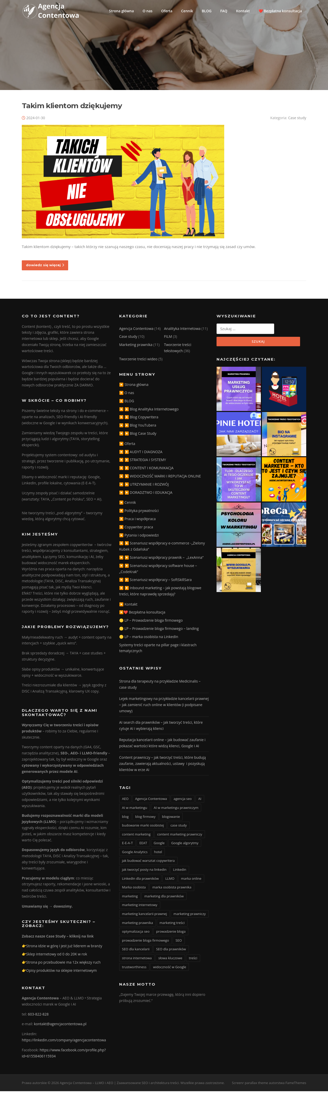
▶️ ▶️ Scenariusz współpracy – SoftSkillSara (155, 581)
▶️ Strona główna (133, 386)
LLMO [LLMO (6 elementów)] (169, 880)
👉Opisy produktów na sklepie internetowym (59, 972)
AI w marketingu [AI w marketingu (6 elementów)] (134, 809)
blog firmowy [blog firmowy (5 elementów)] (145, 818)
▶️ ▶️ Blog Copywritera (138, 419)
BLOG (206, 10)
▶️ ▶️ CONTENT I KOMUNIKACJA (146, 469)
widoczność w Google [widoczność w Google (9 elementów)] (169, 968)
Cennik (187, 10)
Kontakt (243, 10)
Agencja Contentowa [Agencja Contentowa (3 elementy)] (151, 800)
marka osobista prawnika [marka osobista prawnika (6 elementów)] (171, 889)
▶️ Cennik (127, 504)
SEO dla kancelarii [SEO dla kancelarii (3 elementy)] (136, 951)
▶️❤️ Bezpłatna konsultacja (142, 614)
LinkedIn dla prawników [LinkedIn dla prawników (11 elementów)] (140, 880)
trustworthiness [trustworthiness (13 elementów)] (134, 968)
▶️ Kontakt (128, 606)
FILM (168, 338)
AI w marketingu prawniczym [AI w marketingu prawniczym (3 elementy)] (176, 809)
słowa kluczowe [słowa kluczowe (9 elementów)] (170, 959)
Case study (297, 119)
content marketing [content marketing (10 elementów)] (136, 836)
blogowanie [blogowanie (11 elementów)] (171, 818)
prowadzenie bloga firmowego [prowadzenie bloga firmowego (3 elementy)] (145, 942)
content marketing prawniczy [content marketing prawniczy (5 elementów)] (179, 836)
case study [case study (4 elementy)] (178, 827)
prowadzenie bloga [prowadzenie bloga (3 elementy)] (171, 933)
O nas (147, 10)
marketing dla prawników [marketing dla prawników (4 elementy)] (163, 898)
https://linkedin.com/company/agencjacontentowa (64, 1041)
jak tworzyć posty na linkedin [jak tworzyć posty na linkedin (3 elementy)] (144, 871)
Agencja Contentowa (136, 330)
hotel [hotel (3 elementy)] (158, 853)
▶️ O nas (126, 394)
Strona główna (121, 10)
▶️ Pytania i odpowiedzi (139, 536)
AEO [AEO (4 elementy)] (125, 800)
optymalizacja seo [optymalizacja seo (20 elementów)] (136, 933)
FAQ (223, 10)
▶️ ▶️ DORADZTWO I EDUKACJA (145, 494)
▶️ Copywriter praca (136, 528)
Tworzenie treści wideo (138, 360)
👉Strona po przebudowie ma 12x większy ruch (61, 964)
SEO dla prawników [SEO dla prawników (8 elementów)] (171, 951)
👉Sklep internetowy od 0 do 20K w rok (54, 956)
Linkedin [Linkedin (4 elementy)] (179, 871)
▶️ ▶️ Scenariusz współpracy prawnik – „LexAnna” (161, 559)
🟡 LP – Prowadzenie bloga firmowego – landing (159, 630)
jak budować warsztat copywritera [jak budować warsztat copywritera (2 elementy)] (148, 862)
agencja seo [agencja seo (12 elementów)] (182, 800)
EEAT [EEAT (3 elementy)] (143, 845)
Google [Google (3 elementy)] (159, 845)
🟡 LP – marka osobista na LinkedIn (148, 638)
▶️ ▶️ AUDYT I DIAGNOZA (140, 453)
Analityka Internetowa (182, 330)
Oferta (166, 10)
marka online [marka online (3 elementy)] (191, 880)
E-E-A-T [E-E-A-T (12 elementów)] (127, 845)
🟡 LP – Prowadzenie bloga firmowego (151, 622)
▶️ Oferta (127, 445)
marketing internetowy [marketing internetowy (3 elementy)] (139, 907)
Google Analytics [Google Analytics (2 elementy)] (135, 853)
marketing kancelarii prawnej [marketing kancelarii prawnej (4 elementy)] (144, 915)
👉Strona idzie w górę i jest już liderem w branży (62, 947)
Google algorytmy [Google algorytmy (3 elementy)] (185, 845)
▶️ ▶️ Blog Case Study (137, 435)
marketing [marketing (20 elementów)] (130, 898)
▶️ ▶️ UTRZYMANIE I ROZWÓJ (144, 486)
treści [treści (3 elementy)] (193, 959)
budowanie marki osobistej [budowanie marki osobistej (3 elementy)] (143, 827)
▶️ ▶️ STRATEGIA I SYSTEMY (142, 461)
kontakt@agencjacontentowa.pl (60, 1025)
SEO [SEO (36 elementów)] (179, 942)
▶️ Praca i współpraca (137, 520)
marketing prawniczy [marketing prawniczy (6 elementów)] (189, 915)
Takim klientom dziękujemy (72, 107)
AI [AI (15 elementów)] (199, 800)
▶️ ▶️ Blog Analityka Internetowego (149, 410)
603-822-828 (38, 1015)
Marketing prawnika (135, 346)
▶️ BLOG (126, 402)
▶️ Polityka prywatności (139, 512)
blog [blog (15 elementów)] (125, 818)
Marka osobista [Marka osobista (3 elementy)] (134, 889)
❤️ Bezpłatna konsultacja (280, 10)
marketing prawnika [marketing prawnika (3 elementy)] (137, 924)
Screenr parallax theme (250, 1085)
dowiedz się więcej (45, 267)
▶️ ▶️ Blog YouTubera (137, 427)
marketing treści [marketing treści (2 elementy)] (172, 924)
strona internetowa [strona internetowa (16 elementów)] (137, 959)
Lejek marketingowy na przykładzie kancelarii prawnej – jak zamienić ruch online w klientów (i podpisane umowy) (164, 706)
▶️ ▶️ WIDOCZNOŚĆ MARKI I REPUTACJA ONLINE (160, 477)
